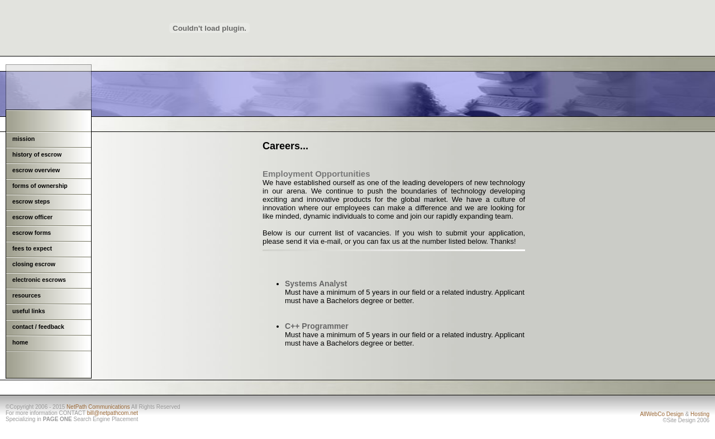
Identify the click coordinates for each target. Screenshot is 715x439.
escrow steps (31, 201)
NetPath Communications (98, 407)
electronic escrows (39, 279)
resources (26, 295)
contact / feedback (38, 326)
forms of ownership (40, 185)
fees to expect (32, 248)
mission (23, 138)
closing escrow (33, 264)
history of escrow (36, 154)
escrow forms (31, 232)
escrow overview (36, 170)
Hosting (699, 414)
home (20, 342)
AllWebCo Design (662, 414)
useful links (28, 311)
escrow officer (32, 217)
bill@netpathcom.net (112, 413)
